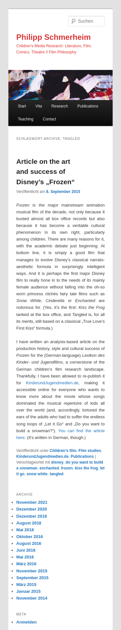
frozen (67, 468)
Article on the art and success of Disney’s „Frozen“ (45, 172)
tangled (57, 474)
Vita (38, 106)
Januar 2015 (28, 591)
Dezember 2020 (31, 509)
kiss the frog (86, 468)
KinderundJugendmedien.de (52, 382)
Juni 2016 (25, 550)
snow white (37, 474)
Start (22, 106)
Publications (87, 106)
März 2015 (26, 584)
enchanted (49, 468)
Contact (49, 119)
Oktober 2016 (29, 536)
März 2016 (26, 563)
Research (59, 106)
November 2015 (31, 570)
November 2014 (31, 598)
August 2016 (28, 543)
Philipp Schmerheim (53, 37)
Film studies (89, 450)
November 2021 (31, 502)
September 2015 (32, 577)
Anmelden (26, 622)
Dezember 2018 (31, 516)
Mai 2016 (25, 557)
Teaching (25, 119)
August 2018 (28, 523)
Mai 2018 (25, 529)
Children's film (63, 450)
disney (57, 462)
